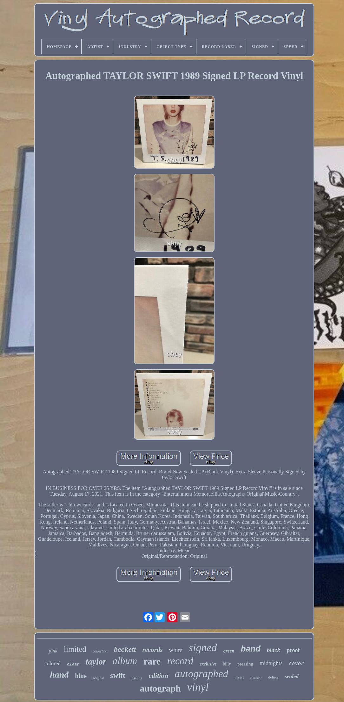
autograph (160, 688)
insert (239, 677)
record (180, 660)
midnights (271, 663)
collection (100, 651)
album (125, 660)
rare (152, 661)
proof (293, 650)
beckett (125, 649)
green (229, 650)
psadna (137, 678)
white (175, 650)
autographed (201, 673)
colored (52, 663)
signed (203, 647)
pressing (245, 663)
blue (81, 675)
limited (75, 649)
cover (296, 664)
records (152, 649)
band (251, 648)
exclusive (208, 664)
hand (59, 674)
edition (158, 675)
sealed (291, 676)
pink (53, 650)
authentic (256, 678)
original (98, 678)
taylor (96, 661)
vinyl (197, 687)
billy (227, 664)
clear (73, 664)
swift (117, 675)
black (273, 650)
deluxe (273, 677)
